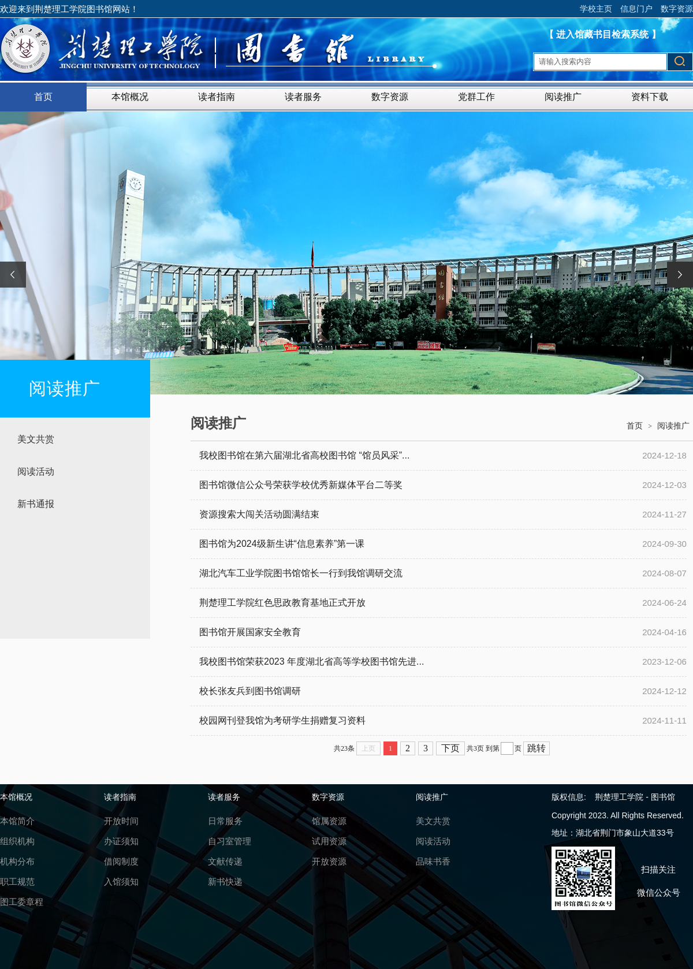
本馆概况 (129, 97)
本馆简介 (17, 821)
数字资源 (677, 8)
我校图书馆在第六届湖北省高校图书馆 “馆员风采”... (304, 455)
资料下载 (649, 97)
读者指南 (216, 97)
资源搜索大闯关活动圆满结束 (259, 514)
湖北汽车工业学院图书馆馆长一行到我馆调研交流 (301, 573)
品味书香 (433, 861)
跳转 (536, 748)
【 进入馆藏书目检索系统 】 (603, 34)
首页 (43, 97)
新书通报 (35, 504)
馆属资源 (329, 821)
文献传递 (225, 861)
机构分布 (17, 861)
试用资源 (329, 841)
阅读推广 (563, 97)
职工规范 (17, 881)
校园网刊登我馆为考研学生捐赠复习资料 (282, 720)
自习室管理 (229, 841)
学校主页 (596, 8)
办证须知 (121, 841)
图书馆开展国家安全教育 (250, 632)
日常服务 (225, 821)
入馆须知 (121, 881)
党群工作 (476, 97)
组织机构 (17, 841)
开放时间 (121, 821)
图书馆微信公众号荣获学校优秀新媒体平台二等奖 (301, 485)
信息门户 (636, 8)
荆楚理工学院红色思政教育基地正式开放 (282, 603)
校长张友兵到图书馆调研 (250, 691)
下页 (450, 748)
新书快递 (225, 881)
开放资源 (329, 861)
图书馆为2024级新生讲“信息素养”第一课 (281, 544)
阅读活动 (35, 471)
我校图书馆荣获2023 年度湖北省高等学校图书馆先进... (311, 661)
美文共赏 (35, 439)
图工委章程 (21, 902)
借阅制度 (121, 861)
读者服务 (303, 97)
